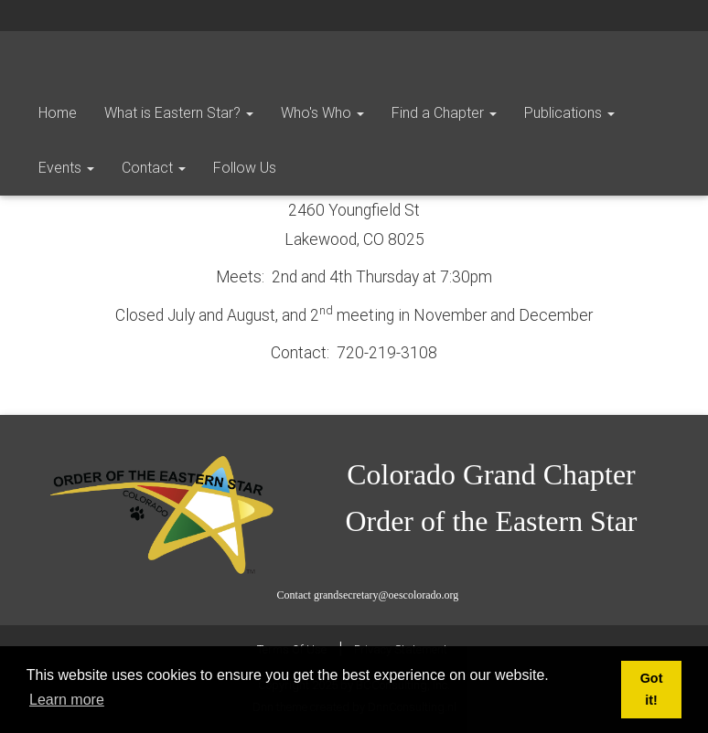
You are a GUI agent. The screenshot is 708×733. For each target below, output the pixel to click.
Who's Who (322, 113)
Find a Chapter (444, 113)
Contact (154, 167)
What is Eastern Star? (178, 113)
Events (66, 167)
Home (57, 113)
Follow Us (244, 167)
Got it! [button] (651, 689)
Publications (569, 113)
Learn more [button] (66, 699)
